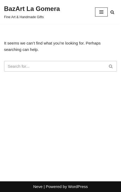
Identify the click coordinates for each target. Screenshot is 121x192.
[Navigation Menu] (101, 12)
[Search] (112, 12)
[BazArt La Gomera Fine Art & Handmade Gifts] (32, 12)
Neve (37, 186)
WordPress (78, 186)
